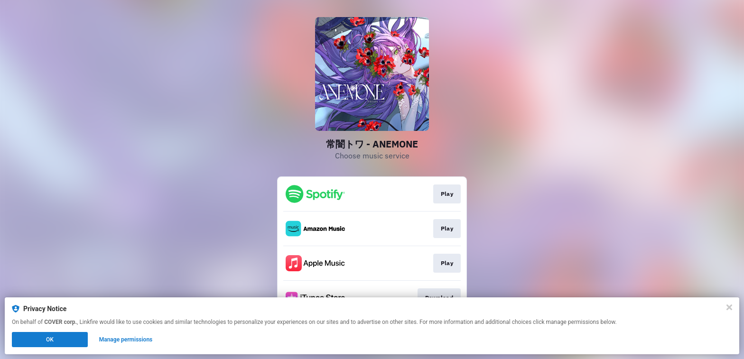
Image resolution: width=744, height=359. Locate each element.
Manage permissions (126, 339)
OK (50, 339)
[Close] (729, 307)
